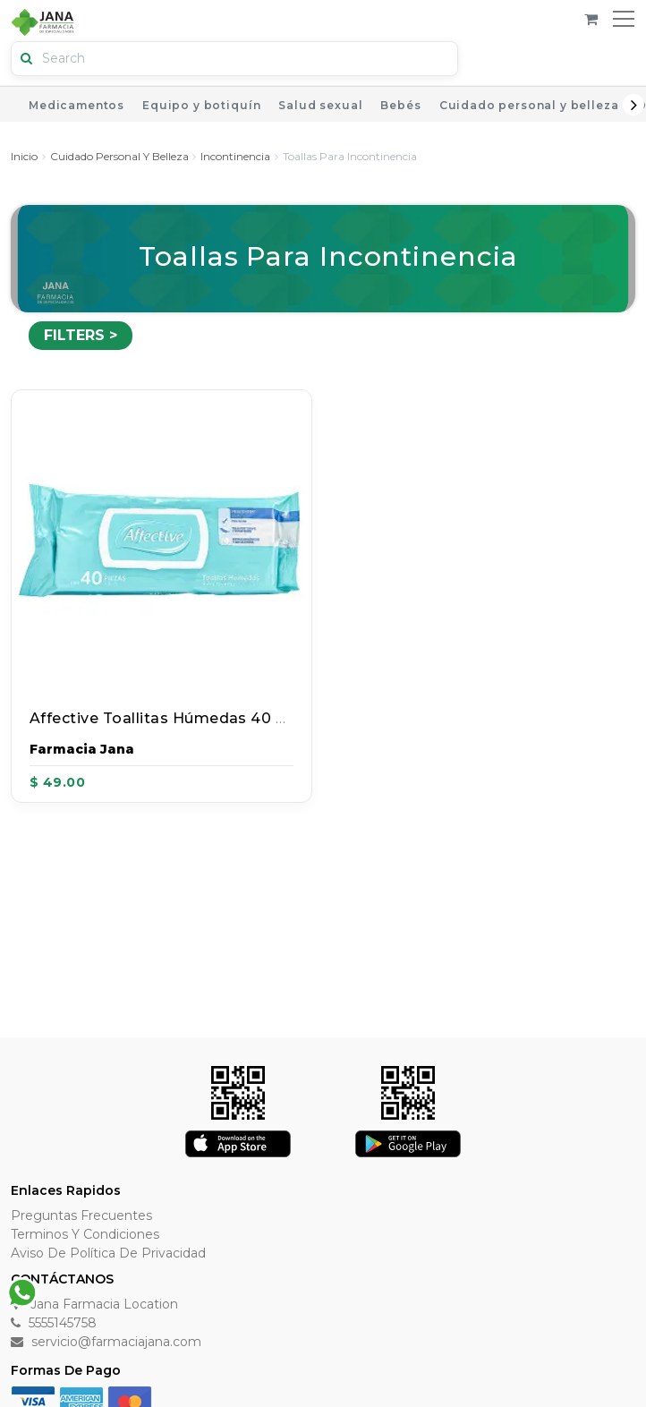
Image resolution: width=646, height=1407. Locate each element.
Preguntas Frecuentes (81, 1215)
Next (633, 104)
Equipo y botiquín (201, 105)
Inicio (24, 156)
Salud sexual (320, 105)
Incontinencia (235, 156)
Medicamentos (76, 105)
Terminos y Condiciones (85, 1234)
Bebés (400, 105)
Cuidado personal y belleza (529, 105)
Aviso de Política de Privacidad (108, 1253)
